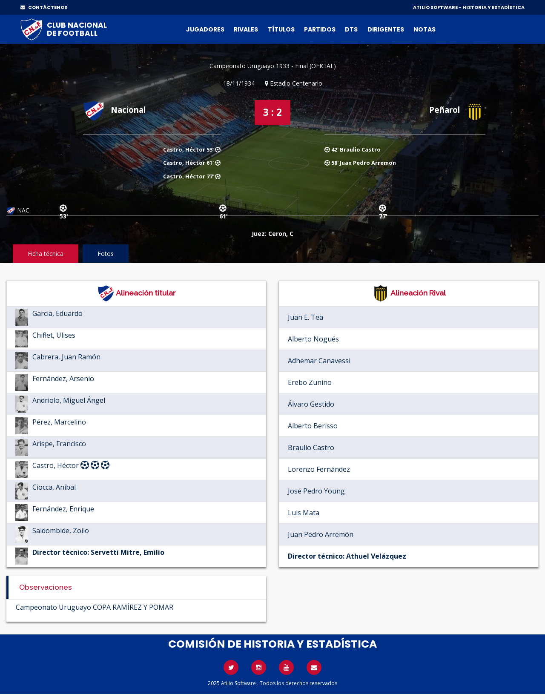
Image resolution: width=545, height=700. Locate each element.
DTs (351, 29)
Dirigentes (385, 29)
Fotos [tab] (106, 254)
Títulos (281, 29)
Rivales (246, 29)
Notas (424, 29)
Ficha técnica (45, 254)
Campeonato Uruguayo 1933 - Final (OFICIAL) (272, 66)
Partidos (320, 29)
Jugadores (205, 29)
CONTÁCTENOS (43, 7)
